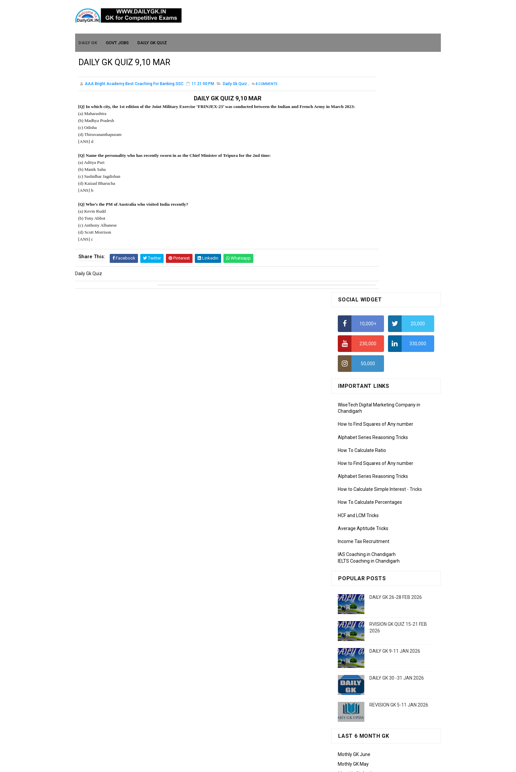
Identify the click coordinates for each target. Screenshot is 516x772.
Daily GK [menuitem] (88, 40)
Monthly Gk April (355, 537)
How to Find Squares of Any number (375, 188)
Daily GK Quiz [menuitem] (152, 40)
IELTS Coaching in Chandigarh (369, 325)
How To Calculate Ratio (362, 214)
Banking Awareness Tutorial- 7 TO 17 (377, 731)
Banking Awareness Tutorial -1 (370, 693)
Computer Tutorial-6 (359, 654)
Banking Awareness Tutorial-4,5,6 (373, 722)
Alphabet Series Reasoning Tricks (373, 201)
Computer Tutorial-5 (359, 644)
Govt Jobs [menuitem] (117, 40)
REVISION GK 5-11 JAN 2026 (398, 469)
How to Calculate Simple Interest (372, 253)
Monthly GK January (359, 566)
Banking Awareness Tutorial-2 (369, 703)
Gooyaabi (303, 763)
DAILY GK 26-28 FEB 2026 (395, 361)
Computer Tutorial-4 (359, 634)
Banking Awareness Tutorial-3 (369, 712)
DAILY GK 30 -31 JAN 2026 (396, 442)
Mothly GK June (354, 518)
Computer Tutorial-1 (359, 606)
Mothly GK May (353, 528)
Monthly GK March (357, 547)
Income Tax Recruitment (363, 305)
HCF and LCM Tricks (358, 279)
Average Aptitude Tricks (363, 292)
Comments (267, 84)
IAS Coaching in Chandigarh (367, 318)
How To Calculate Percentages (370, 266)
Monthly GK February (359, 557)
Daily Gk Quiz (235, 84)
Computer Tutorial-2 (359, 615)
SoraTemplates (243, 763)
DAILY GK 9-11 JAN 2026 (394, 415)
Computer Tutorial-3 (359, 625)
